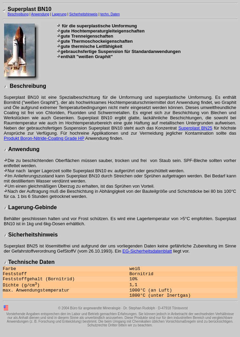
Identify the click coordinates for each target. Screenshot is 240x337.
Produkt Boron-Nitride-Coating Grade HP (44, 138)
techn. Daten (110, 14)
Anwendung (40, 14)
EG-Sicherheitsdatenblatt (147, 251)
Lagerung (59, 14)
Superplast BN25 (195, 128)
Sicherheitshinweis (83, 14)
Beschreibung (18, 14)
